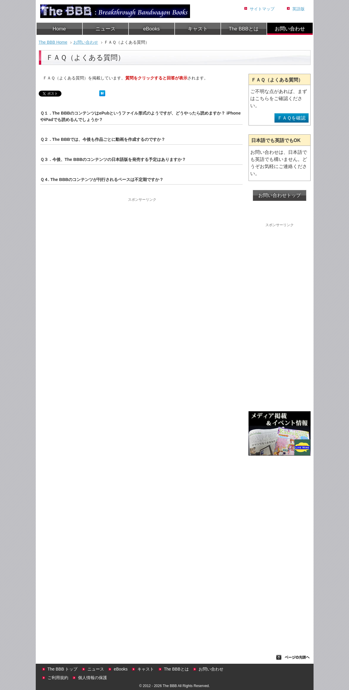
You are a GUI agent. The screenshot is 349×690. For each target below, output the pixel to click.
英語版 (298, 8)
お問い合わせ (290, 29)
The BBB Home (53, 42)
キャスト (198, 29)
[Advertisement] (142, 244)
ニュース (105, 29)
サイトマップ (262, 8)
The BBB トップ (63, 669)
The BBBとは (244, 29)
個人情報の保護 (92, 677)
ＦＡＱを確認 (291, 117)
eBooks (151, 29)
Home (59, 29)
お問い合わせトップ (279, 195)
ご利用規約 (58, 677)
